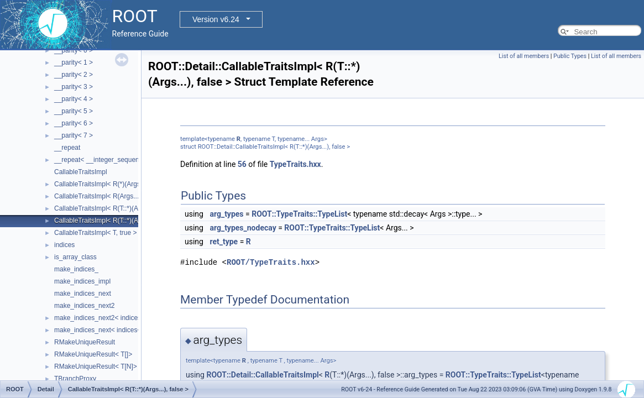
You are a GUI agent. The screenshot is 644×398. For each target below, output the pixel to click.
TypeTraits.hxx (295, 164)
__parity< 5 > (73, 111)
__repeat (67, 147)
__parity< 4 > (73, 99)
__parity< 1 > (73, 62)
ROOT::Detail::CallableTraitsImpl (262, 374)
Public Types (570, 56)
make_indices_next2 (84, 306)
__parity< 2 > (73, 74)
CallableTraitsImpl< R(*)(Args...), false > (112, 184)
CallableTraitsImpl (80, 172)
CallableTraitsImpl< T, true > (95, 233)
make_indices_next (82, 293)
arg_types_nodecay (243, 227)
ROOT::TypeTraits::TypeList (299, 214)
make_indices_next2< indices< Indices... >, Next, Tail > (135, 318)
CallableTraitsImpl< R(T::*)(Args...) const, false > (125, 208)
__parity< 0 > (73, 50)
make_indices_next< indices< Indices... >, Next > (126, 330)
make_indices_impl (82, 281)
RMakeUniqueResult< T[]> (93, 354)
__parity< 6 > (73, 123)
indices (64, 245)
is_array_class (75, 257)
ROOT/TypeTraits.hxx (271, 262)
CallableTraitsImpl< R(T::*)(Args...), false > (116, 220)
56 (242, 164)
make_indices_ (76, 269)
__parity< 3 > (73, 87)
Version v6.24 (215, 19)
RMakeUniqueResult (84, 342)
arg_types (226, 214)
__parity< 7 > (73, 135)
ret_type (224, 241)
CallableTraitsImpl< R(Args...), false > (109, 196)
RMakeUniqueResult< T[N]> (95, 366)
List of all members (524, 56)
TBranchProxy (75, 379)
